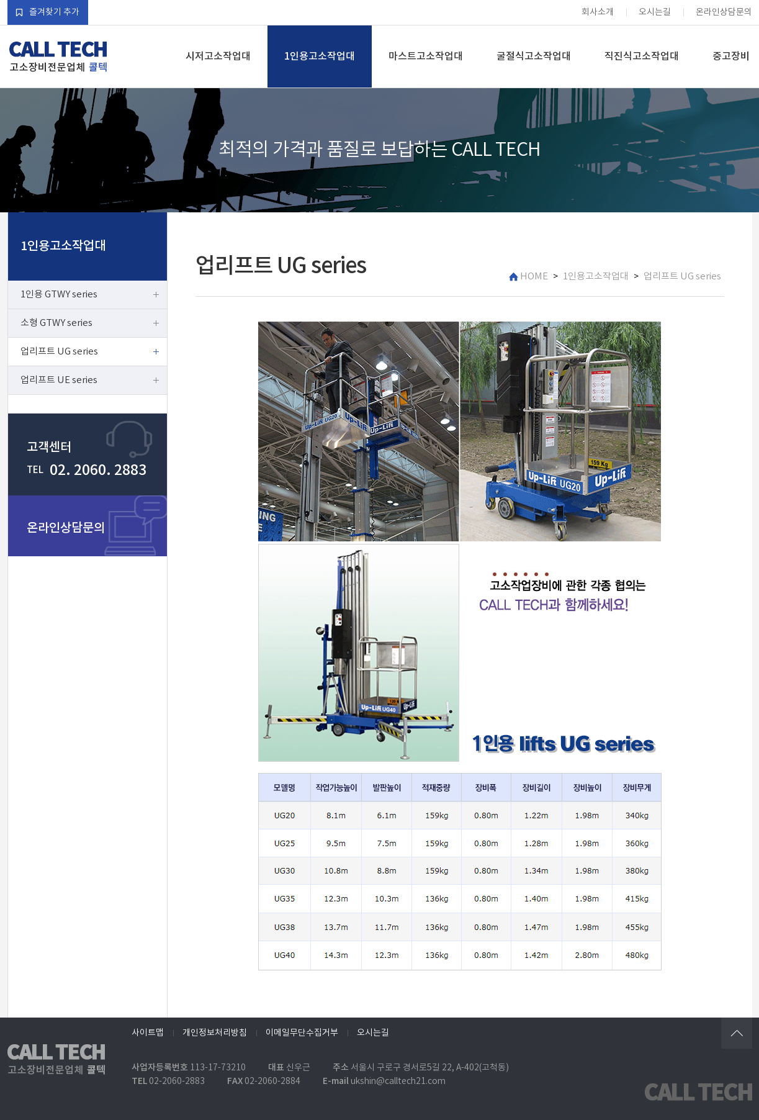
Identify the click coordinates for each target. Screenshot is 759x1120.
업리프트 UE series (58, 380)
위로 (736, 1033)
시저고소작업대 (218, 56)
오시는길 (655, 12)
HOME (528, 276)
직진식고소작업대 (641, 56)
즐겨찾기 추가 (47, 12)
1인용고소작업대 (319, 56)
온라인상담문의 (724, 12)
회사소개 (598, 12)
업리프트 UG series (59, 351)
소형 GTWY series (56, 323)
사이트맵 (148, 1033)
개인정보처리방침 (214, 1033)
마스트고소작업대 (425, 56)
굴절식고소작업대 (533, 56)
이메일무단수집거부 (302, 1033)
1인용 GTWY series (58, 294)
